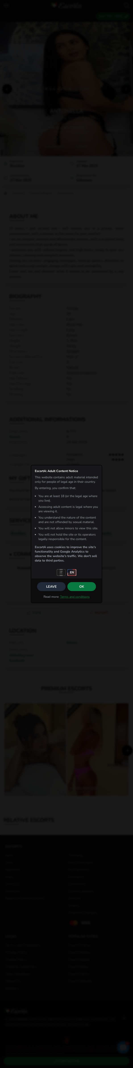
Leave (51, 586)
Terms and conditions (75, 597)
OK (81, 586)
